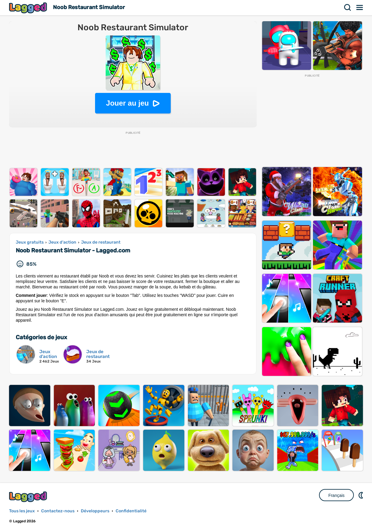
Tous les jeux (22, 511)
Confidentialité (131, 511)
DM (361, 495)
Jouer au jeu (127, 103)
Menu (360, 7)
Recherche (348, 7)
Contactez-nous (57, 511)
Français (336, 495)
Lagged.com (28, 496)
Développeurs (95, 511)
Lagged (28, 7)
